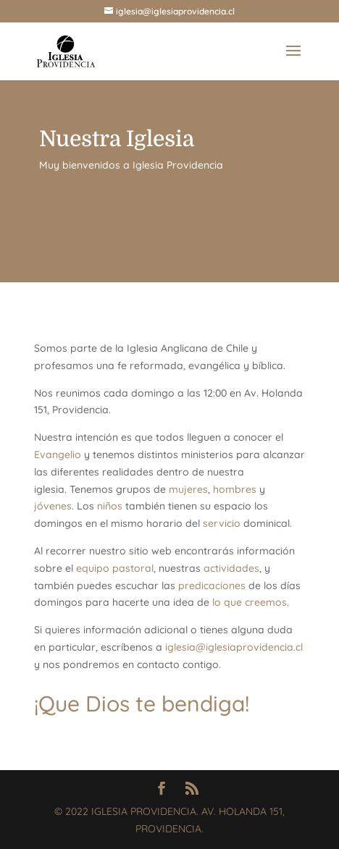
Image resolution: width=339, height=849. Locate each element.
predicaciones (212, 585)
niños (109, 505)
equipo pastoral (115, 568)
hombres (234, 489)
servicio (221, 523)
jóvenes (53, 505)
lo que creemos (249, 602)
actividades (231, 568)
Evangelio (57, 454)
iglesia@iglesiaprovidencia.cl (234, 647)
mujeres (188, 489)
